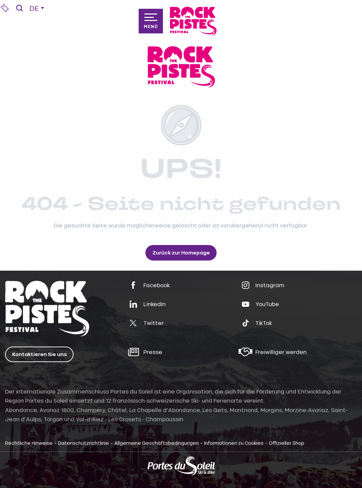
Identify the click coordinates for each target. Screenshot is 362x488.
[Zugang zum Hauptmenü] (151, 21)
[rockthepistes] (181, 66)
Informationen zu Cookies (233, 442)
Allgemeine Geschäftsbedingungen (156, 442)
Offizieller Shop (286, 442)
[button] (19, 8)
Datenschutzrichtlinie (83, 442)
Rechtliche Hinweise (29, 442)
